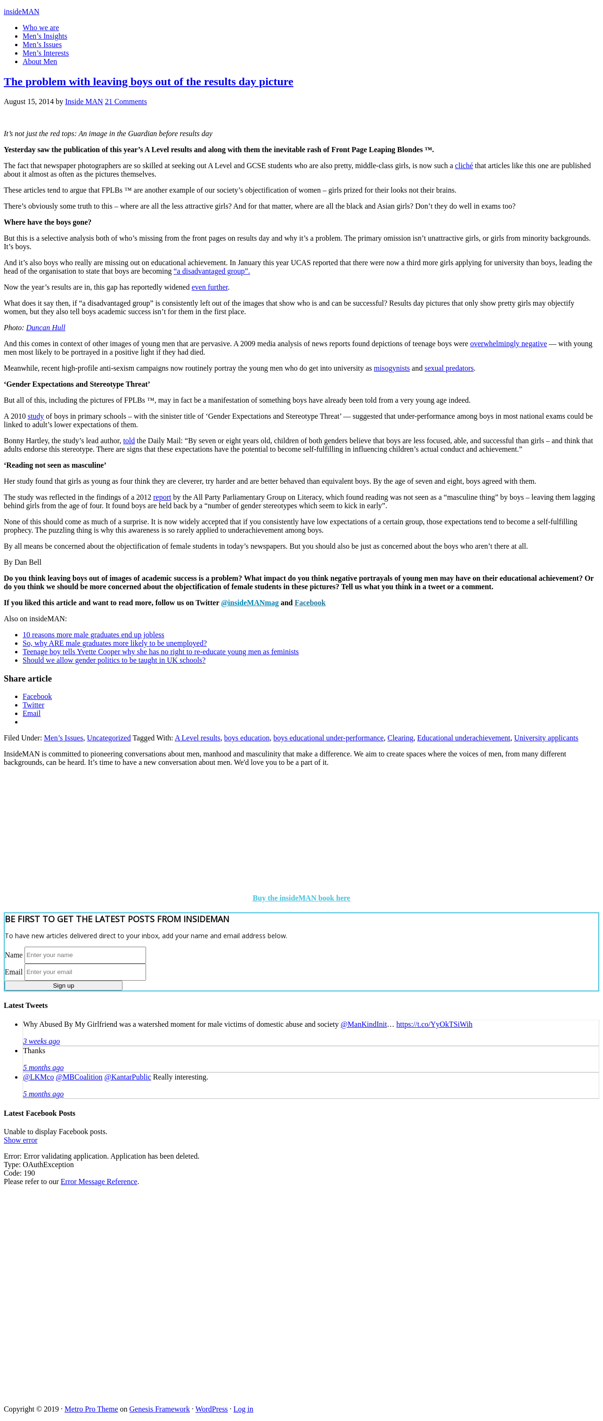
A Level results (197, 738)
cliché (464, 166)
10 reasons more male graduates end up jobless (93, 635)
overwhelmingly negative (508, 344)
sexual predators (448, 368)
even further (210, 287)
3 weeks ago (41, 1041)
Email (14, 971)
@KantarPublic (128, 1077)
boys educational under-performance (328, 738)
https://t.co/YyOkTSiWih (434, 1024)
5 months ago (43, 1068)
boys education (246, 738)
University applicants (546, 738)
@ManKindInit (364, 1024)
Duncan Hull (45, 328)
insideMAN (22, 12)
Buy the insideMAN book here (301, 898)
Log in (243, 1409)
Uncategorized (108, 738)
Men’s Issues (63, 738)
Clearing (400, 738)
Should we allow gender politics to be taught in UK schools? (114, 660)
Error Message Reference (99, 1181)
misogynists (392, 368)
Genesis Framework (160, 1409)
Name (14, 954)
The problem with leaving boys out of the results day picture (148, 81)
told (129, 441)
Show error (21, 1140)
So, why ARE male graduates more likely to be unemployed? (115, 643)
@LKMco (38, 1077)
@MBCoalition (79, 1077)
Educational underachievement (464, 738)
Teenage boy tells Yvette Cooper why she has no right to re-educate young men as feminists (161, 652)
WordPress (212, 1409)
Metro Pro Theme (91, 1409)
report (162, 497)
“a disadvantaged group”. (212, 271)
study (36, 416)
